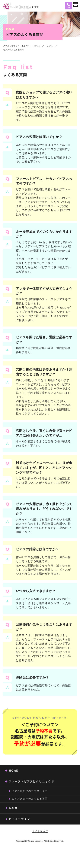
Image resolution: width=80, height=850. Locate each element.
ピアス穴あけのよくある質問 (30, 798)
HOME (13, 770)
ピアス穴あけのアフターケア (30, 791)
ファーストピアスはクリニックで (31, 781)
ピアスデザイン (19, 819)
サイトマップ (40, 831)
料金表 (13, 808)
